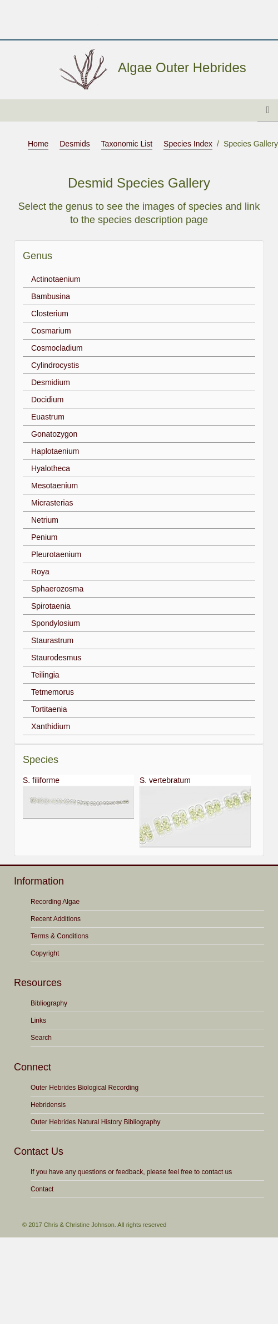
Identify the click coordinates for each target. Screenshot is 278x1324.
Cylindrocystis (55, 365)
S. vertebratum (195, 811)
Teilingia (45, 674)
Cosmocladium (57, 347)
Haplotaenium (55, 451)
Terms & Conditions (59, 936)
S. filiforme (78, 797)
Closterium (49, 313)
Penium (44, 537)
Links (38, 1020)
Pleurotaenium (56, 554)
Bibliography (49, 1003)
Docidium (47, 399)
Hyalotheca (50, 468)
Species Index (187, 143)
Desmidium (50, 382)
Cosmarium (51, 330)
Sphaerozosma (57, 588)
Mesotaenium (54, 485)
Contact (42, 1189)
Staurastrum (52, 640)
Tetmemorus (52, 692)
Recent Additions (56, 919)
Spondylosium (55, 623)
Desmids (74, 143)
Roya (40, 571)
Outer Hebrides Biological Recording (84, 1087)
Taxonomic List (127, 143)
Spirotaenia (51, 606)
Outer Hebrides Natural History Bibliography (95, 1122)
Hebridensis (48, 1105)
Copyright (45, 953)
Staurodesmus (56, 657)
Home (38, 143)
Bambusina (50, 296)
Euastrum (47, 416)
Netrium (44, 520)
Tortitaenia (49, 709)
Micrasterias (52, 502)
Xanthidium (50, 726)
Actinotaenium (56, 279)
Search (41, 1038)
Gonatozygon (54, 433)
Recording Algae (55, 902)
